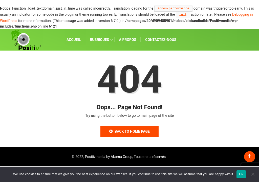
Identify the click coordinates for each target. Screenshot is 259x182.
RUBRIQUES (99, 40)
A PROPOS (127, 40)
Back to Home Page (129, 131)
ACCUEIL (74, 40)
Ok (241, 174)
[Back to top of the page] (249, 156)
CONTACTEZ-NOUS (160, 40)
